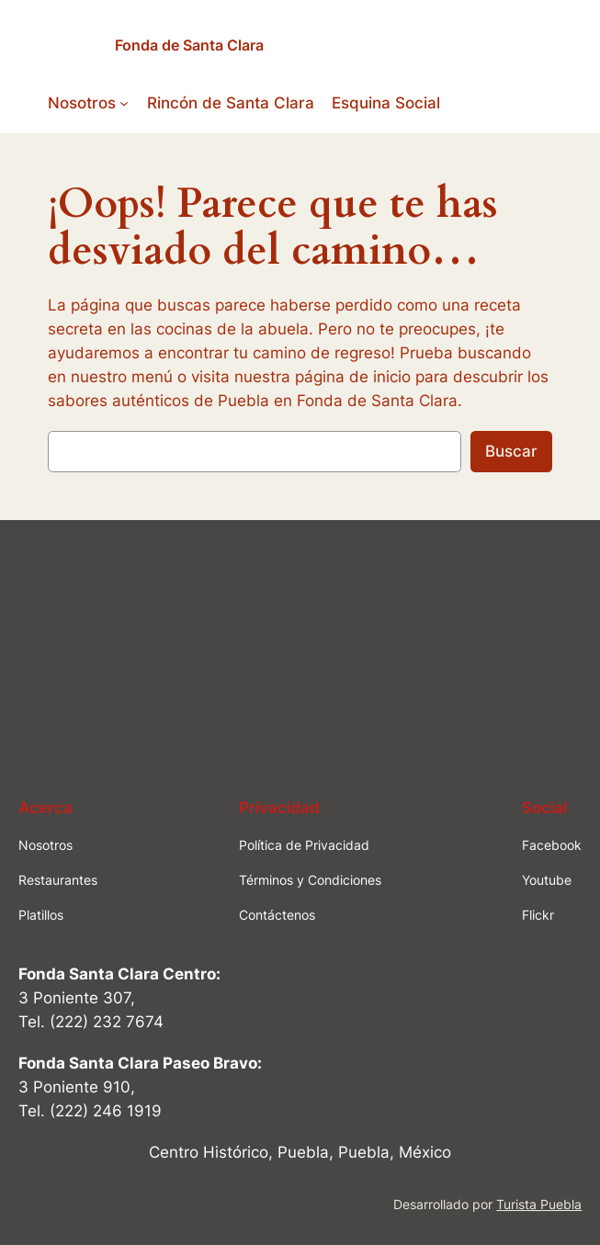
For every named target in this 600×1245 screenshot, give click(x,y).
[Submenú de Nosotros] (124, 103)
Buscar (511, 451)
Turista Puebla (539, 1204)
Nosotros (82, 103)
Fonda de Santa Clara (189, 45)
